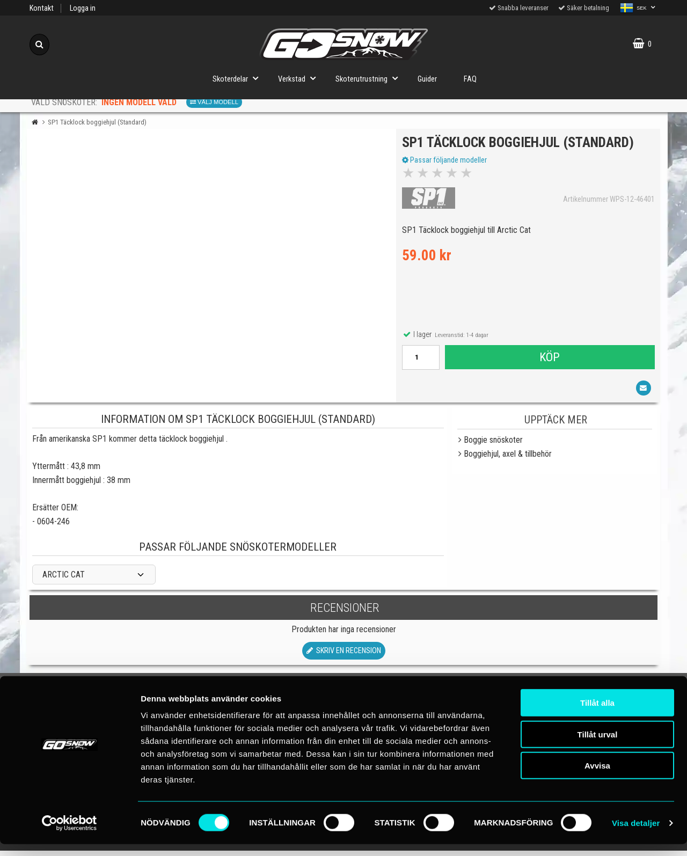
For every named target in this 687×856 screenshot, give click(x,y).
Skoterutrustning (369, 78)
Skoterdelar (239, 78)
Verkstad (300, 78)
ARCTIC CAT (63, 580)
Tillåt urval (598, 746)
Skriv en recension (343, 655)
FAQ (470, 79)
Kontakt (42, 8)
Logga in (83, 8)
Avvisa (597, 777)
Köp (549, 360)
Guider (427, 79)
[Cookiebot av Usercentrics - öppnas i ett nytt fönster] (69, 835)
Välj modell (214, 102)
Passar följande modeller (446, 162)
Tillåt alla (597, 714)
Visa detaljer (636, 834)
